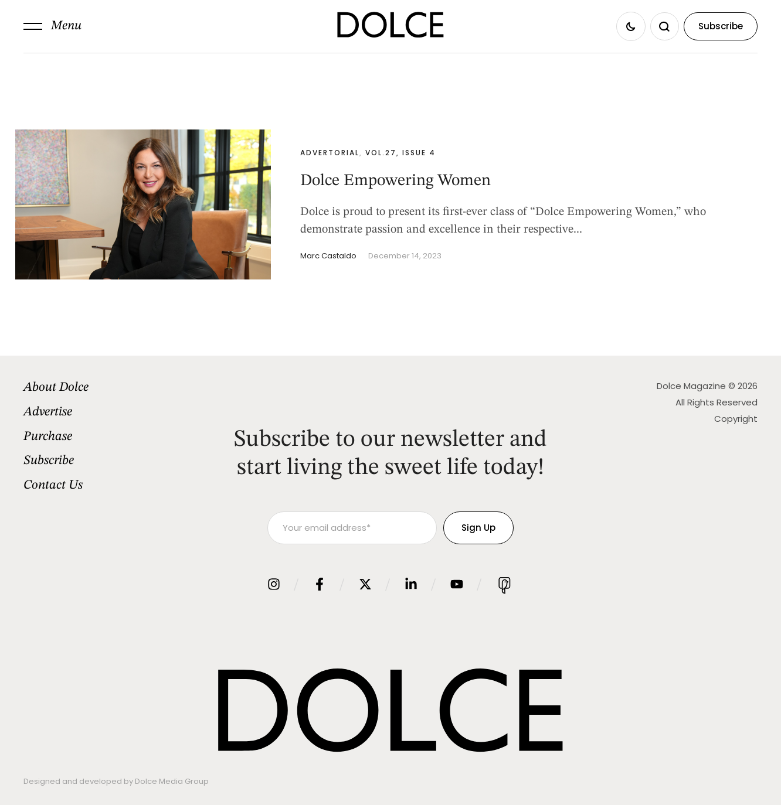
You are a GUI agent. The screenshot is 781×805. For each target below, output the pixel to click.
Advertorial (329, 153)
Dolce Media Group (172, 781)
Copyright (736, 418)
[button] (52, 26)
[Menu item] (107, 388)
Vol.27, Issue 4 (400, 153)
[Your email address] (352, 527)
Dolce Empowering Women (395, 181)
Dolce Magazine (691, 386)
